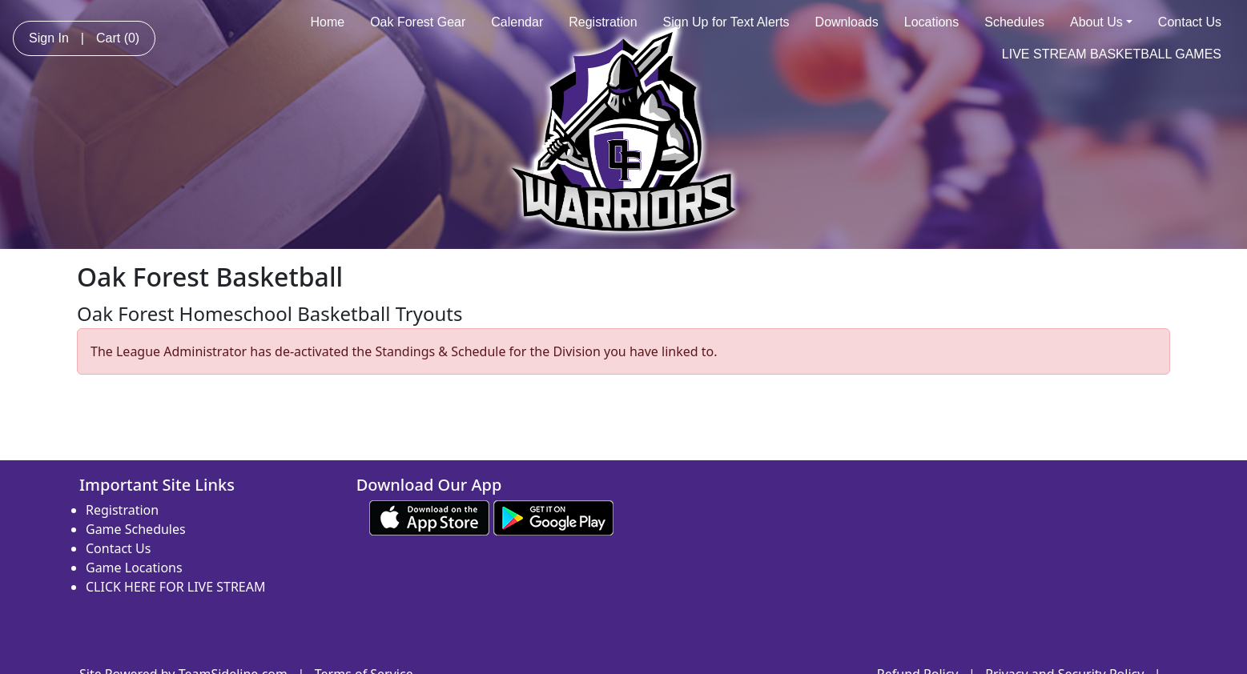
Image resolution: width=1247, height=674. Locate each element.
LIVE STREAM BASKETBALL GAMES (1111, 54)
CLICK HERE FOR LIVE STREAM (176, 587)
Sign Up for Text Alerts (726, 22)
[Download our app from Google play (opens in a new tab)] (553, 516)
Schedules (1014, 22)
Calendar (517, 22)
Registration (603, 22)
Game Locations (134, 567)
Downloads (847, 22)
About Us (1101, 22)
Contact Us (1189, 22)
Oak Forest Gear (417, 22)
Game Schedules (136, 529)
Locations (931, 22)
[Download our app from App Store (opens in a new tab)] (429, 516)
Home (327, 22)
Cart (117, 38)
